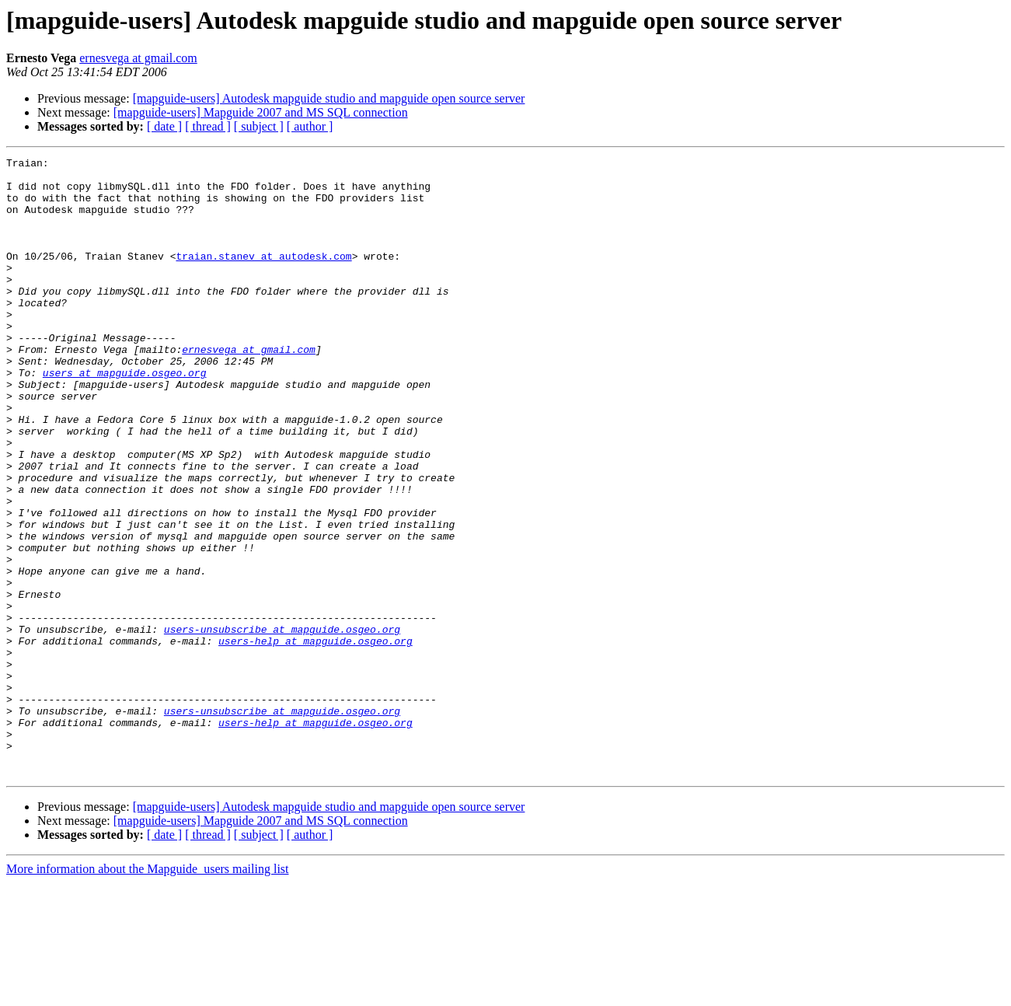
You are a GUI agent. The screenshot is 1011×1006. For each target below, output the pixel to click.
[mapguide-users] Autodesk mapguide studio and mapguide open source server (329, 98)
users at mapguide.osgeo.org (125, 417)
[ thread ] (208, 126)
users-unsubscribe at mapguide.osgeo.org (282, 725)
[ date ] (164, 126)
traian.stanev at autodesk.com (263, 277)
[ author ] (310, 126)
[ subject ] (259, 126)
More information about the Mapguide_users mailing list (147, 992)
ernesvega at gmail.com (138, 58)
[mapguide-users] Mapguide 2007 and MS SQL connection (260, 112)
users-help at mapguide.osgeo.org (315, 739)
